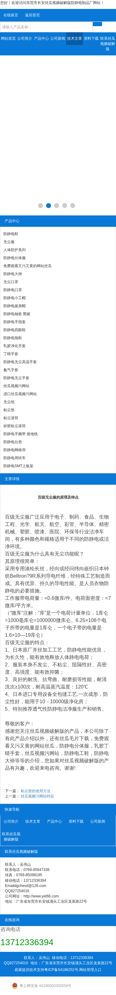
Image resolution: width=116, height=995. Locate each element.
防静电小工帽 (14, 298)
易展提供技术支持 (29, 970)
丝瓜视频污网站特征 (37, 796)
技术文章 (74, 38)
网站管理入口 (90, 970)
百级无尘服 (17, 517)
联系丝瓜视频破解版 (107, 43)
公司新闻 (57, 38)
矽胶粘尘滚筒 (14, 426)
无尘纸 (9, 402)
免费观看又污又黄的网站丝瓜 (27, 266)
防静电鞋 (10, 234)
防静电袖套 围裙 (16, 314)
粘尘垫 (9, 410)
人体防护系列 (14, 250)
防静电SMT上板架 (18, 466)
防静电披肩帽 (14, 306)
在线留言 (10, 15)
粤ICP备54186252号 (61, 970)
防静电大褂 (12, 274)
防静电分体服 (14, 258)
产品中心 (41, 38)
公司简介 (24, 38)
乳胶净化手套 (14, 346)
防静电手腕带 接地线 (20, 434)
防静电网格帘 (14, 450)
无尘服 (9, 242)
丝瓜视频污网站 (16, 386)
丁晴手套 (10, 354)
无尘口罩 (10, 282)
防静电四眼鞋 (14, 330)
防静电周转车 (14, 458)
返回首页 (32, 15)
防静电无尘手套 (16, 378)
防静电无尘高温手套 (20, 362)
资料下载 (91, 38)
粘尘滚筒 (10, 418)
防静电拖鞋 (12, 338)
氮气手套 (10, 370)
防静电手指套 (14, 322)
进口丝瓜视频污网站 (20, 394)
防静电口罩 (12, 290)
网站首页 (8, 38)
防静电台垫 (12, 442)
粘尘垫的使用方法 (35, 791)
